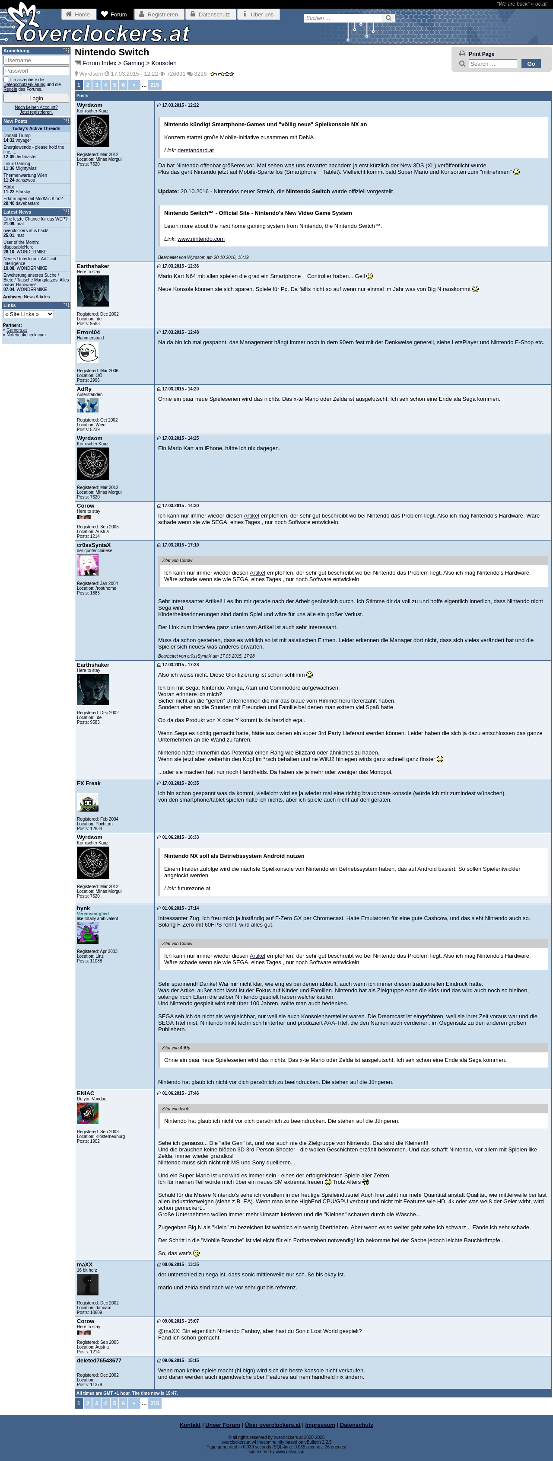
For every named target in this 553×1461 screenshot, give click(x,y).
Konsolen (163, 63)
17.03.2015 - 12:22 (178, 105)
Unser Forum (222, 1425)
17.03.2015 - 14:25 (178, 438)
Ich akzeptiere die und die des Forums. (32, 84)
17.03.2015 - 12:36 (178, 266)
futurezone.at (194, 888)
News (29, 296)
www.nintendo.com (201, 239)
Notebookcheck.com (26, 334)
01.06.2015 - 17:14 (178, 908)
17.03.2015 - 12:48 (178, 332)
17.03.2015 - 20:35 (178, 783)
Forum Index (100, 63)
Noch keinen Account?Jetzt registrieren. (36, 110)
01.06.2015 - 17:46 (178, 1093)
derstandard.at (196, 150)
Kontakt (190, 1425)
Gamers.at (16, 330)
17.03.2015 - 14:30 (178, 505)
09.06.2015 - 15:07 (178, 1321)
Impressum (320, 1425)
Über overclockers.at (273, 1425)
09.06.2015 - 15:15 (178, 1360)
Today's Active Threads (36, 128)
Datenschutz (356, 1425)
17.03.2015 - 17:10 (178, 545)
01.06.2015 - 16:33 (178, 837)
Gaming (133, 63)
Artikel (251, 515)
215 (154, 85)
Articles (43, 296)
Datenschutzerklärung (24, 84)
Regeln (10, 89)
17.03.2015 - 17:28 (178, 664)
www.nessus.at (290, 1451)
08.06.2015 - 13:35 (178, 1264)
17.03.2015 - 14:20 (178, 389)
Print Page (481, 54)
